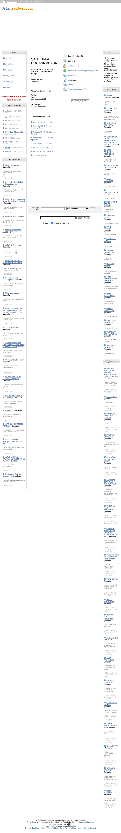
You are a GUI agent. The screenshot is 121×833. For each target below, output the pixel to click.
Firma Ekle (8, 64)
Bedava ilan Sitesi (32, 828)
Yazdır (70, 85)
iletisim (7, 87)
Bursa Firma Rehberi (68, 828)
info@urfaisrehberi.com (85, 822)
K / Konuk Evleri (39, 155)
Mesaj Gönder (73, 66)
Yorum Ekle (72, 76)
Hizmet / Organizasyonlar (43, 147)
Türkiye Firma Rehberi (49, 828)
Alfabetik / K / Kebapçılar (42, 122)
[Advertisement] (78, 25)
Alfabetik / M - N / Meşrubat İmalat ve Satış (43, 127)
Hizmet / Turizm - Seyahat (43, 151)
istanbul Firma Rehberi (87, 828)
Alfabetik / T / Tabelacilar (42, 144)
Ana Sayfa (8, 58)
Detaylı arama (9, 76)
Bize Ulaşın (9, 82)
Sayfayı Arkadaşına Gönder (79, 89)
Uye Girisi (8, 70)
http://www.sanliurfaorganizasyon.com (83, 71)
